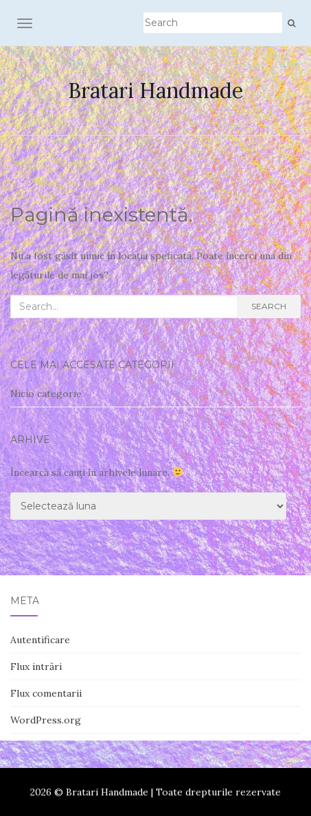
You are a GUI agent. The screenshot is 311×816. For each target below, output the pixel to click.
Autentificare (40, 640)
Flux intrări (36, 666)
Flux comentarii (46, 693)
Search (268, 306)
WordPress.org (45, 720)
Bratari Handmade (155, 90)
